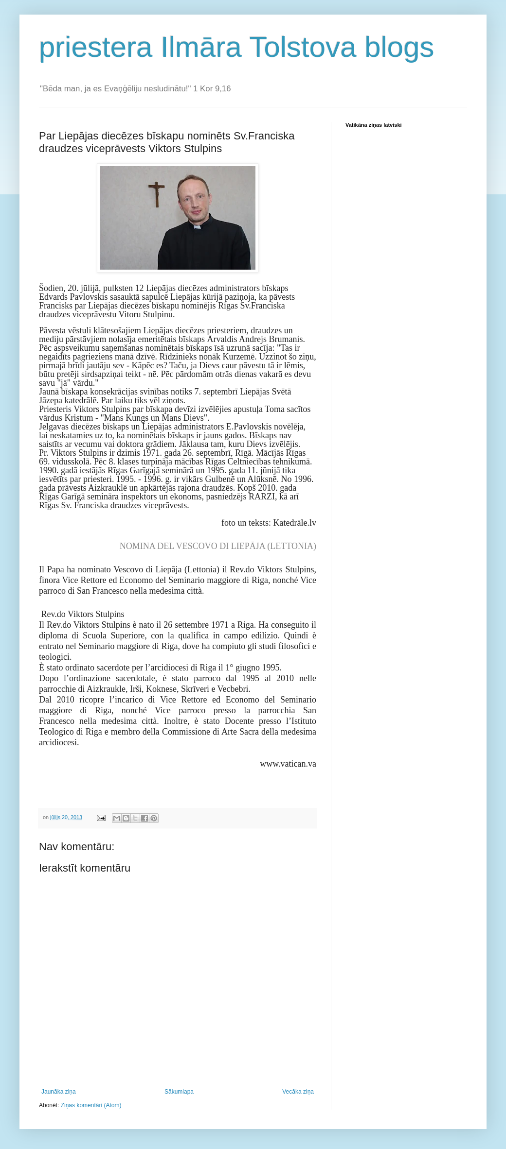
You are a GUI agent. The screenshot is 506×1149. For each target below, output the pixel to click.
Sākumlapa (179, 1091)
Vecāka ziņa (298, 1091)
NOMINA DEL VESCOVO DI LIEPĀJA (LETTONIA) (218, 546)
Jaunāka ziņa (58, 1091)
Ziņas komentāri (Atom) (91, 1105)
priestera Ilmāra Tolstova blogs (236, 47)
